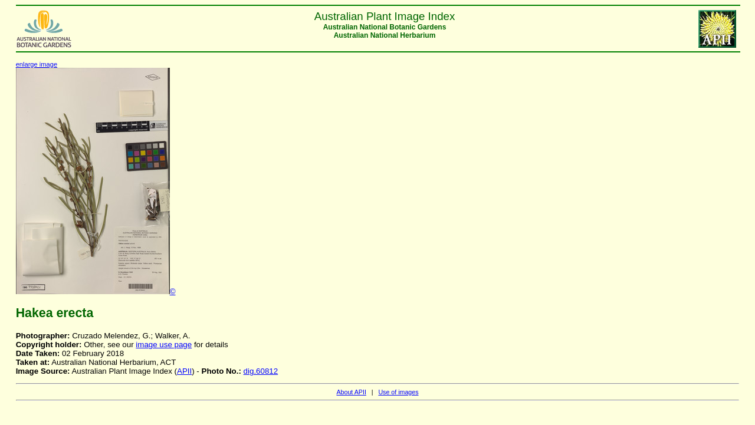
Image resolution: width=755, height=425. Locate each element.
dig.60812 (261, 371)
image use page (164, 344)
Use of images (398, 392)
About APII (351, 392)
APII (184, 371)
